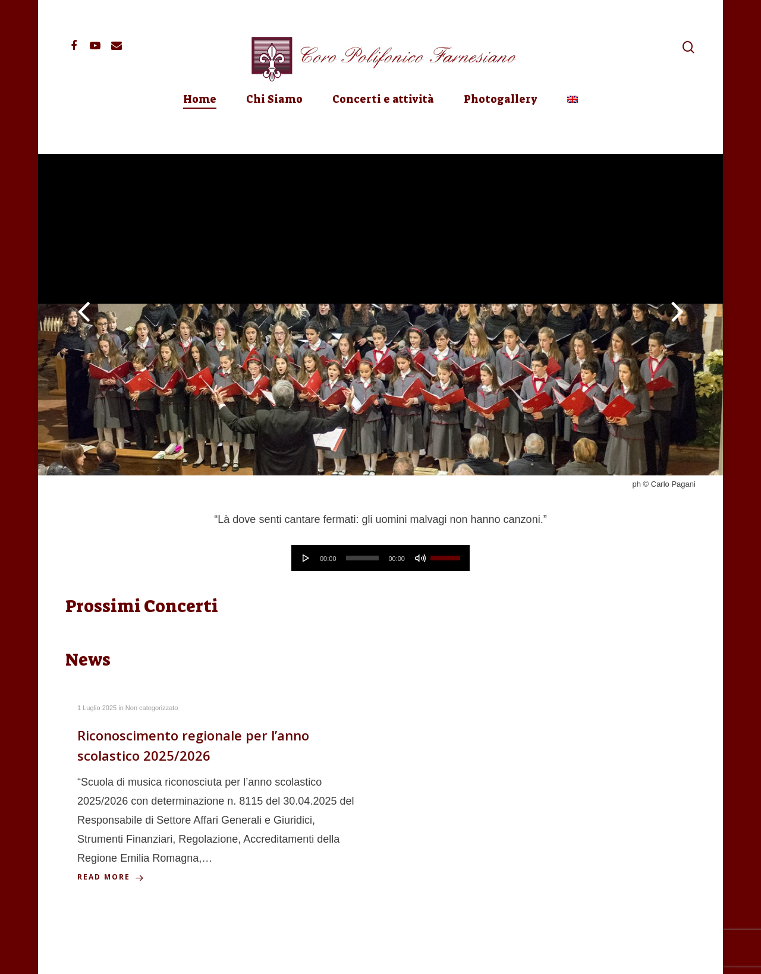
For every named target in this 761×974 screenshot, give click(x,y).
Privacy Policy (225, 955)
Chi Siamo (274, 129)
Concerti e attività (383, 129)
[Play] (306, 558)
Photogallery (500, 129)
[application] (380, 558)
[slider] (362, 558)
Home (199, 129)
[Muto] (420, 558)
